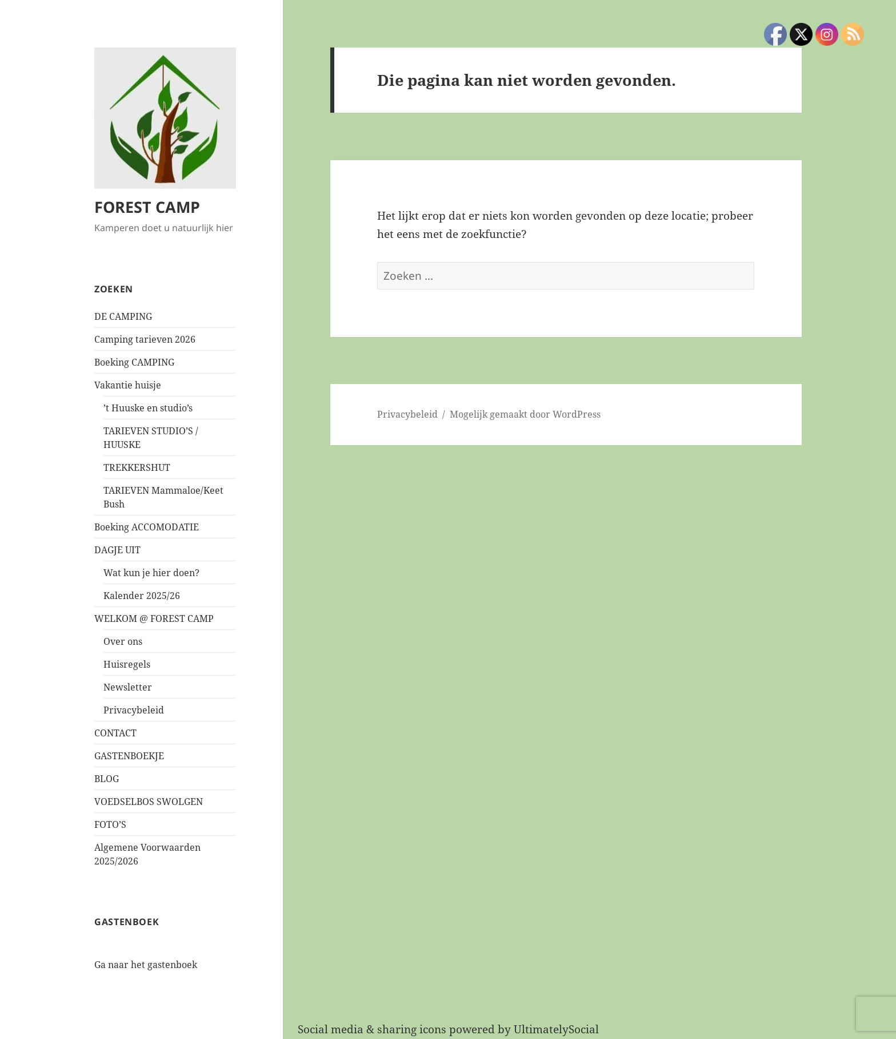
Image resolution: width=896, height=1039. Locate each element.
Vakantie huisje (127, 385)
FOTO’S (110, 824)
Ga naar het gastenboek (145, 964)
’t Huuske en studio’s (148, 408)
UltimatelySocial (556, 1029)
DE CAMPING (123, 316)
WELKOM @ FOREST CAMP (154, 618)
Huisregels (126, 664)
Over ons (122, 641)
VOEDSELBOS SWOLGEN (148, 801)
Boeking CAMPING (134, 362)
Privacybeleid (133, 710)
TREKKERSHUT (136, 467)
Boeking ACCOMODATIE (146, 527)
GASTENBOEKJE (129, 755)
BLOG (106, 778)
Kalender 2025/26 (141, 595)
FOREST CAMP (147, 206)
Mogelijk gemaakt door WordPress (525, 414)
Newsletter (127, 687)
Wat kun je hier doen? (151, 572)
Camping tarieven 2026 (144, 339)
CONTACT (115, 733)
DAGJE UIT (117, 550)
